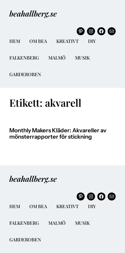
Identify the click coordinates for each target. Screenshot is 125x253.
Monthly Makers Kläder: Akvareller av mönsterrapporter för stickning (57, 133)
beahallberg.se (33, 13)
